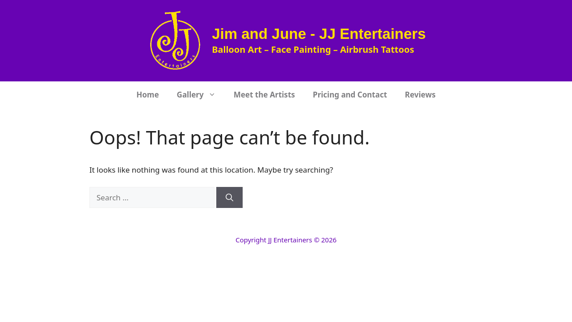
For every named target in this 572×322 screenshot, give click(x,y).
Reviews (420, 94)
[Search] (229, 197)
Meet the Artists (264, 94)
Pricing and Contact (350, 94)
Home (147, 94)
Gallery (201, 94)
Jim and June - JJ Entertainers (319, 33)
